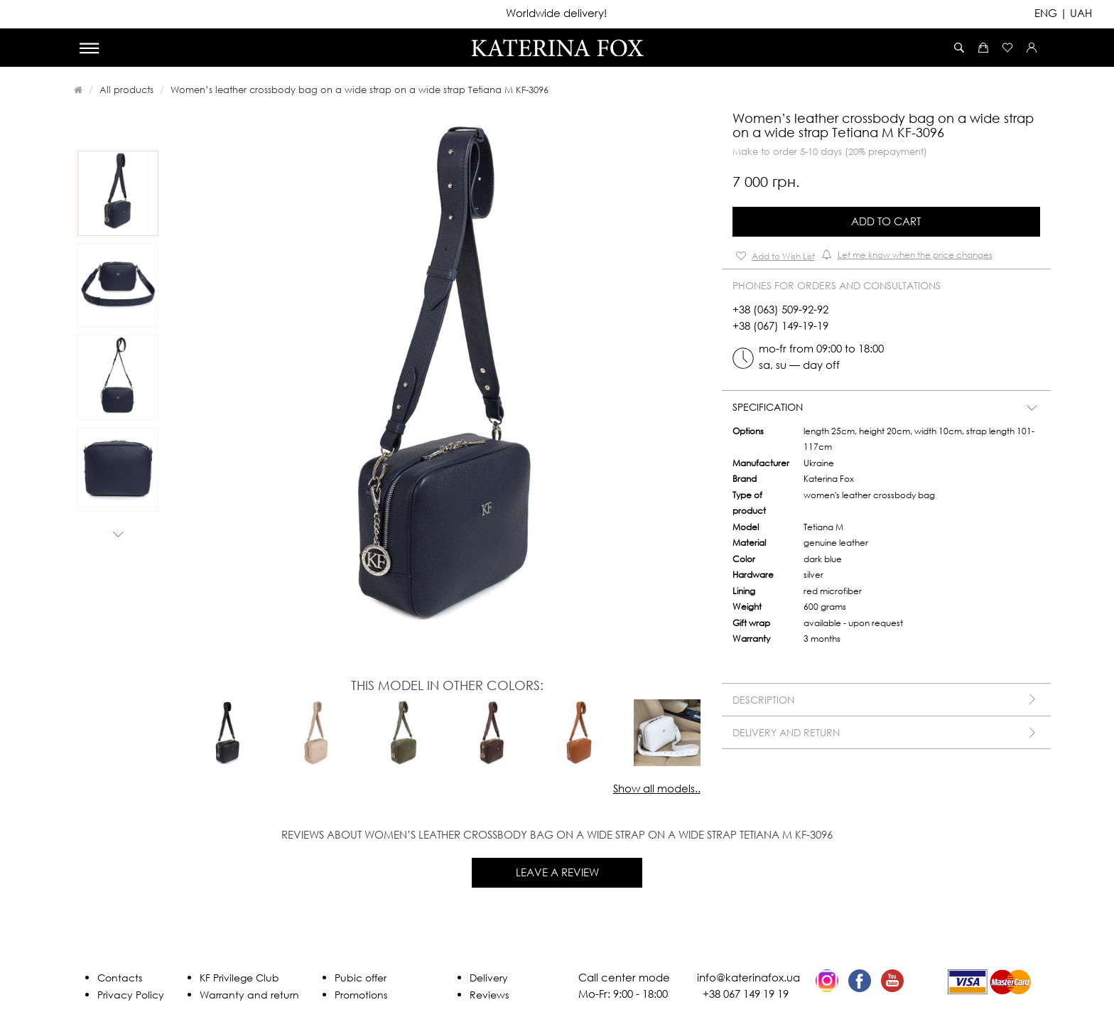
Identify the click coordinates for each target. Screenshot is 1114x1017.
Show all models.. (657, 788)
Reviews (489, 995)
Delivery (489, 978)
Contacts (119, 978)
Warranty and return (249, 995)
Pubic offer (360, 978)
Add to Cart (886, 221)
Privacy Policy (130, 995)
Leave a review (557, 872)
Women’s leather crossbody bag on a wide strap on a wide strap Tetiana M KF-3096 (359, 89)
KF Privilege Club (239, 978)
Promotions (361, 995)
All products (126, 89)
